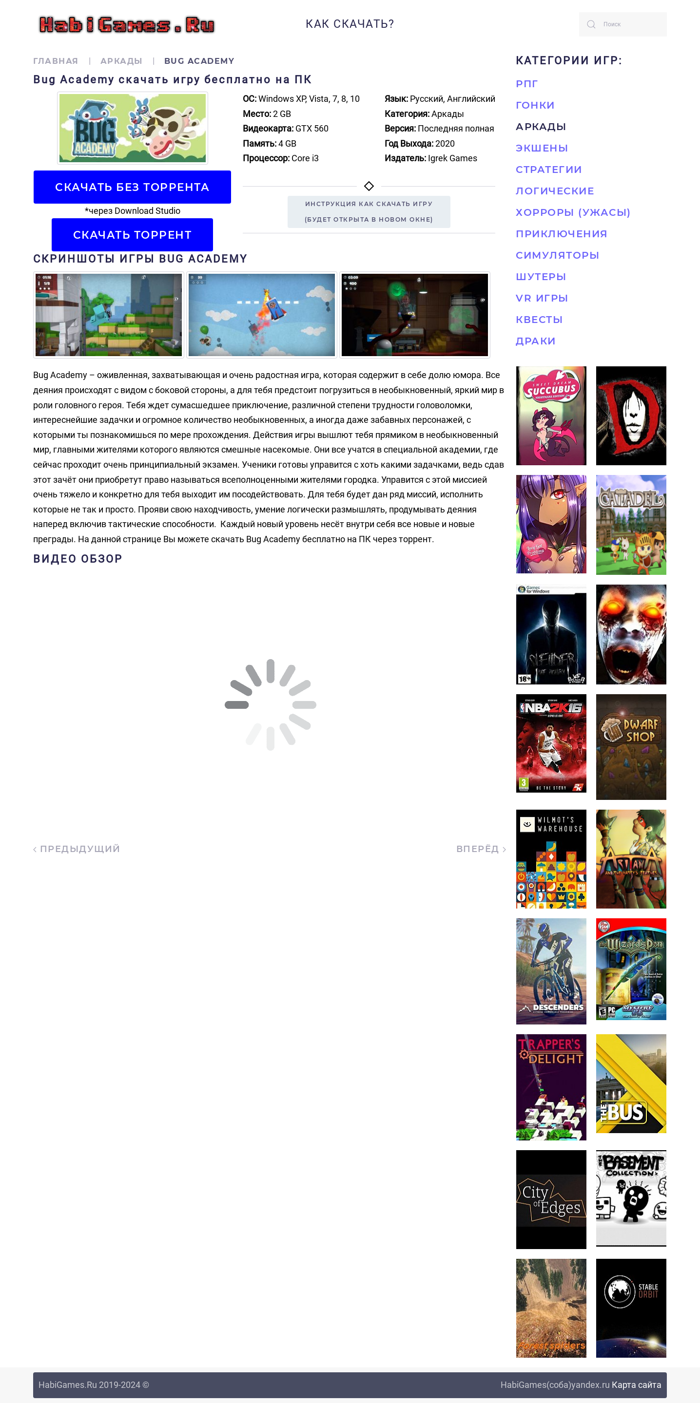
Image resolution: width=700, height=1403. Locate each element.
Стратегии (549, 169)
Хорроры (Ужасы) (573, 212)
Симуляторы (558, 255)
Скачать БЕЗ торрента (132, 187)
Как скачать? (350, 24)
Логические (555, 191)
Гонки (535, 105)
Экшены (542, 148)
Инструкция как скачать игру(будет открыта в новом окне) (369, 211)
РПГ (527, 84)
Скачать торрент (132, 234)
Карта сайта (636, 1385)
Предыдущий (77, 849)
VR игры (542, 298)
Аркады (121, 61)
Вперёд (481, 849)
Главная (56, 61)
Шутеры (541, 277)
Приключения (562, 234)
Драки (536, 341)
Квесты (539, 319)
